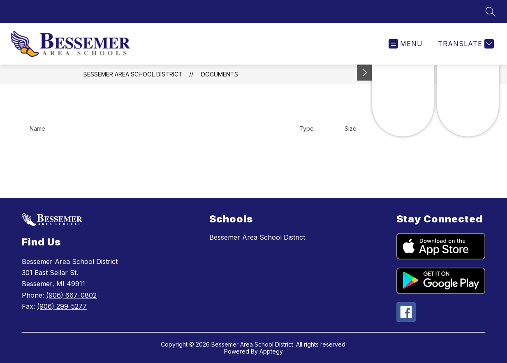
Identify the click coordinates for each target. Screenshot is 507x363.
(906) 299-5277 (62, 306)
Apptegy (271, 351)
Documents (219, 74)
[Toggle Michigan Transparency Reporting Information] (365, 73)
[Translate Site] (465, 44)
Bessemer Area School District (133, 74)
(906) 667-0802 (71, 295)
